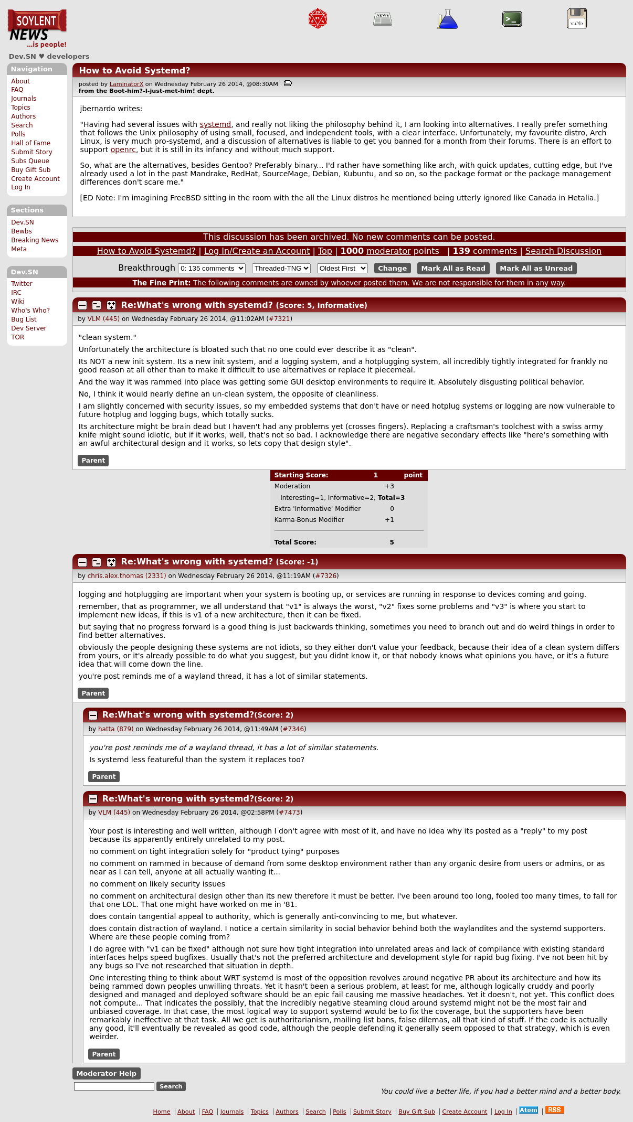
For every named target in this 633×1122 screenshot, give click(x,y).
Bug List (24, 319)
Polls (18, 134)
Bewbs (21, 231)
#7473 (289, 812)
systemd (215, 124)
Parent (93, 460)
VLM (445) (104, 319)
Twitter (21, 283)
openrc (123, 149)
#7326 (325, 576)
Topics (20, 107)
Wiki (17, 301)
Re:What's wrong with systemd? (197, 305)
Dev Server (28, 328)
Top (325, 251)
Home (162, 1111)
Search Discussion (563, 251)
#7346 (293, 729)
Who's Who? (30, 310)
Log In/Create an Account (257, 251)
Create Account (35, 179)
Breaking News (34, 240)
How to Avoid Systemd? (134, 71)
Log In (20, 187)
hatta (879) (116, 729)
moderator (388, 251)
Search (22, 125)
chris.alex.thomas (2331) (127, 576)
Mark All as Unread (536, 268)
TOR (17, 337)
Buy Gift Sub (30, 170)
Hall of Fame (30, 143)
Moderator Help (106, 1073)
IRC (16, 292)
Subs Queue (30, 161)
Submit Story (31, 152)
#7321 (279, 319)
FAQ (17, 89)
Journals (23, 98)
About (20, 81)
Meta (19, 249)
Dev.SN (37, 29)
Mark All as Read (453, 268)
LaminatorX (127, 84)
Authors (23, 116)
